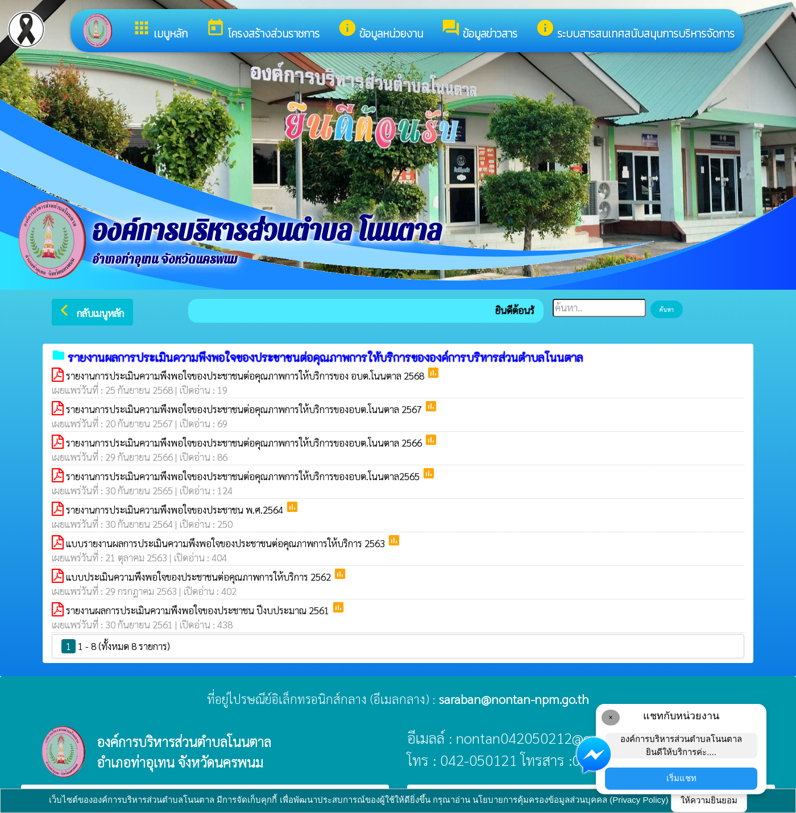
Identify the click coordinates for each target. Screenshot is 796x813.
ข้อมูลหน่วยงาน (380, 30)
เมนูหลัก (160, 30)
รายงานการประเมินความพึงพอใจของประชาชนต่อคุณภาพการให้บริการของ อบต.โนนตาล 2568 (246, 375)
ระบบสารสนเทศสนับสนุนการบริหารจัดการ (635, 30)
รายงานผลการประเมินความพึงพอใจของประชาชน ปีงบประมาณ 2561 (198, 610)
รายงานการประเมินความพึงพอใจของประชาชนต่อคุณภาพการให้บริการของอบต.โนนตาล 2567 (245, 409)
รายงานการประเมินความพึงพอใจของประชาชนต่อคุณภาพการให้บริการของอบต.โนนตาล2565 (244, 476)
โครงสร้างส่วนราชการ (263, 30)
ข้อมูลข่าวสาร (479, 30)
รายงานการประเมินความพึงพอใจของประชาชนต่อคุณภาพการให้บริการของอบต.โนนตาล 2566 (245, 442)
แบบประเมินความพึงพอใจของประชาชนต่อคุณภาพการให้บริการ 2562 (199, 576)
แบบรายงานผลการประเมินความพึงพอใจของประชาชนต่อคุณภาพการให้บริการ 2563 (226, 543)
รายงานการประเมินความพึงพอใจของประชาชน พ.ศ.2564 (175, 509)
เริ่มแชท (681, 778)
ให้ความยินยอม (709, 800)
